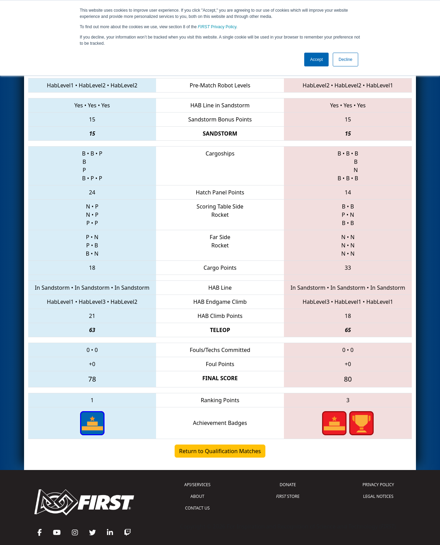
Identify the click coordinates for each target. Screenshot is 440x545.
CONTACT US (197, 508)
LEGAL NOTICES (378, 496)
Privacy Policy (217, 26)
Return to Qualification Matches (220, 451)
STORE (287, 496)
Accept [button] (316, 59)
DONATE (288, 485)
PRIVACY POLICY (378, 485)
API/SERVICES (197, 485)
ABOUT (197, 496)
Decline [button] (345, 59)
